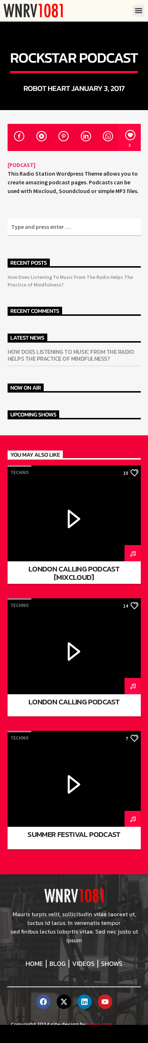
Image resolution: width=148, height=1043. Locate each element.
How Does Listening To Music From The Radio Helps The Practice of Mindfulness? (71, 355)
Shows (111, 963)
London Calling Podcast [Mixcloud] (74, 573)
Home (34, 963)
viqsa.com (99, 1024)
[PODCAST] (21, 164)
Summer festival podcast (74, 834)
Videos (83, 963)
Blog (57, 963)
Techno (19, 472)
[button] (138, 11)
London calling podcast (74, 701)
